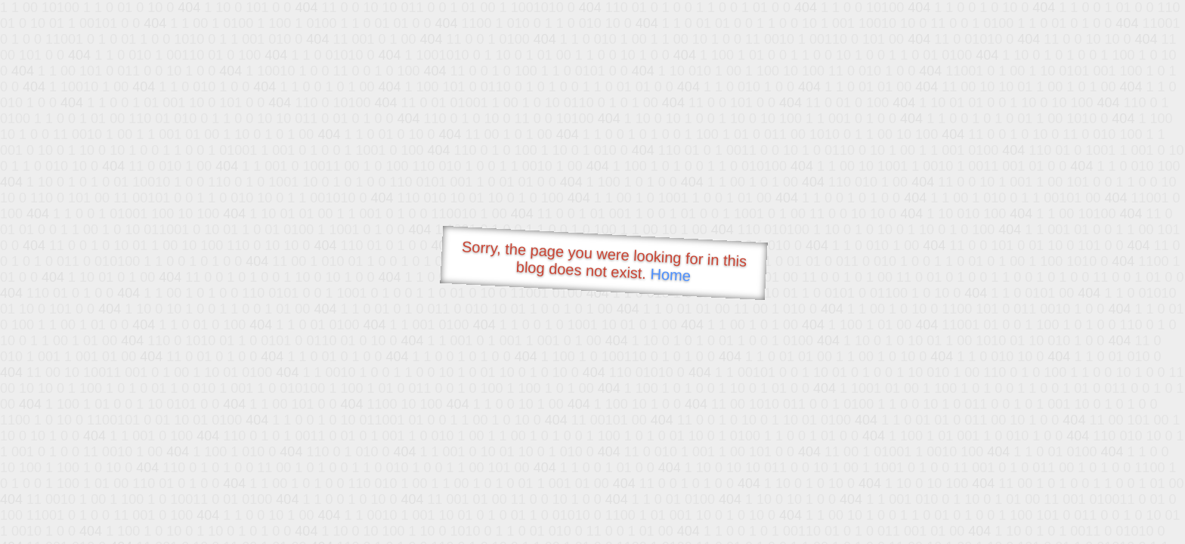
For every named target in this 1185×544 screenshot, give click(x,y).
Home (670, 274)
